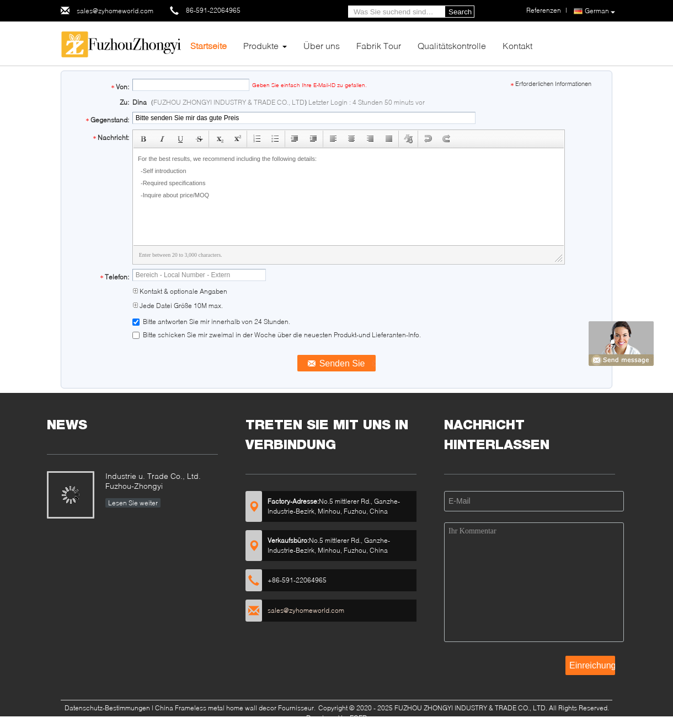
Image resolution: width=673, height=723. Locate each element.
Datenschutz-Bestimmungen (107, 708)
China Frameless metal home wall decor (215, 708)
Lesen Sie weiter (133, 503)
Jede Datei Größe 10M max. (177, 305)
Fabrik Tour (378, 45)
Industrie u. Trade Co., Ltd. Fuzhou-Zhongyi (153, 480)
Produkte (261, 45)
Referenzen (543, 10)
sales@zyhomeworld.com (115, 11)
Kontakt (517, 45)
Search (460, 12)
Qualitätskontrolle (452, 45)
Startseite (208, 45)
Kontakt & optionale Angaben (179, 291)
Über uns (321, 45)
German (600, 11)
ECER (358, 718)
